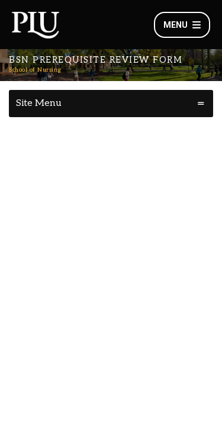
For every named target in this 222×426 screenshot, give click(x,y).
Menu (182, 25)
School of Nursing (35, 69)
